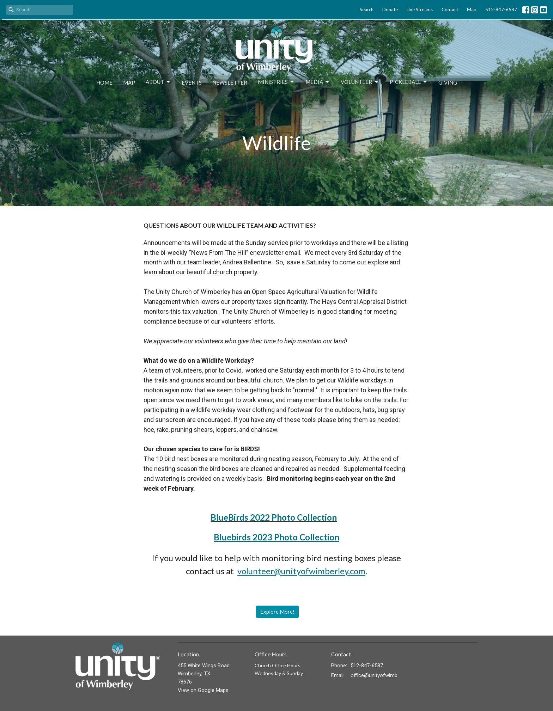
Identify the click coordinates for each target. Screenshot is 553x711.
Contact (450, 9)
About (158, 82)
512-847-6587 (501, 9)
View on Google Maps (203, 690)
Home (104, 82)
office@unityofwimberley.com (376, 675)
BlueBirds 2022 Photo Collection (274, 517)
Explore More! (277, 611)
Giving (447, 82)
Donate (390, 9)
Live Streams (420, 9)
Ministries (276, 82)
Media (317, 82)
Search (366, 9)
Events (192, 82)
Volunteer (360, 82)
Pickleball (409, 82)
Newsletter (229, 82)
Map (471, 9)
